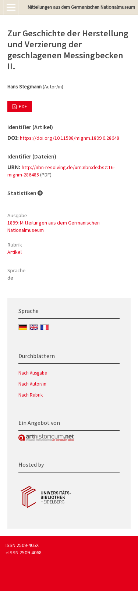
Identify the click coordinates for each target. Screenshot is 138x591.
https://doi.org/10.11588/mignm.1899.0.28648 (69, 138)
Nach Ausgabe (32, 373)
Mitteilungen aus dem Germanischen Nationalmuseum (81, 7)
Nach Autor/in (32, 384)
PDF (22, 106)
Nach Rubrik (30, 395)
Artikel (14, 252)
